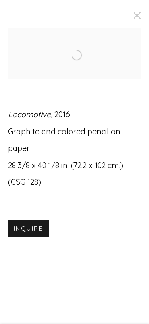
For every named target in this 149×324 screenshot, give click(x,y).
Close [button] (135, 18)
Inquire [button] (28, 229)
